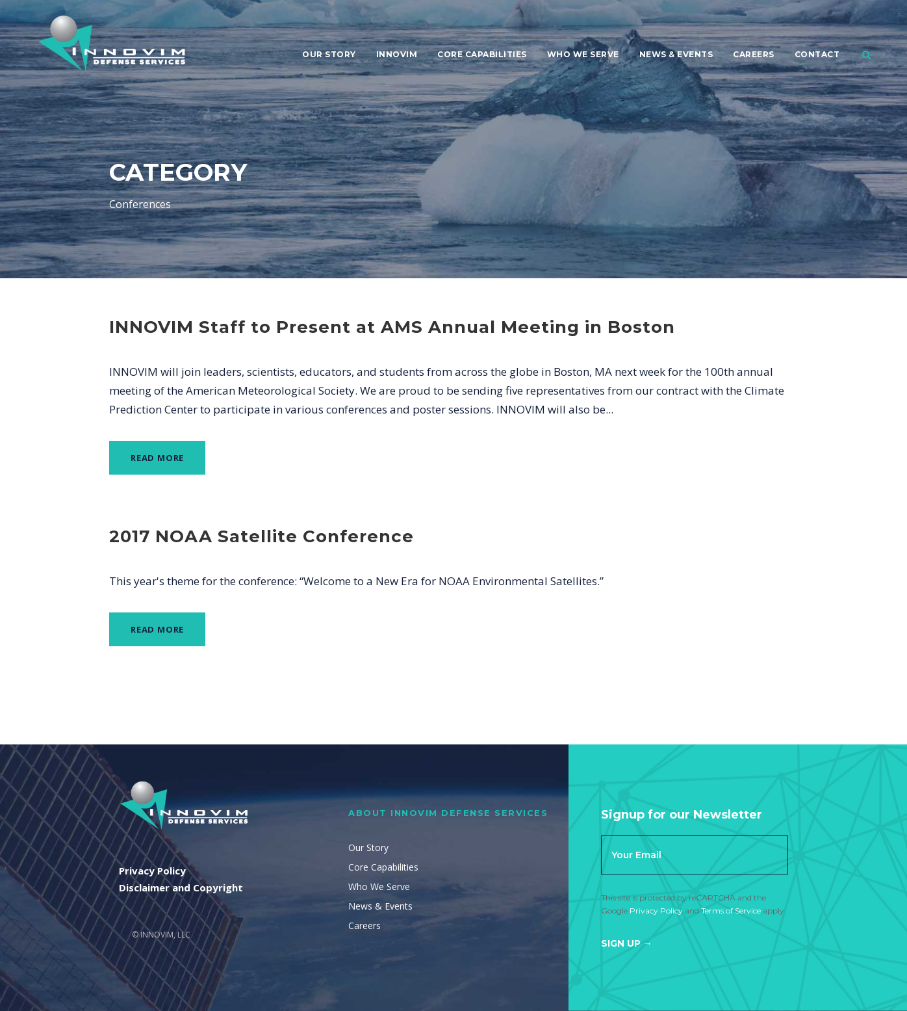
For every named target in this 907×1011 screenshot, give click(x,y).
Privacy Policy (656, 910)
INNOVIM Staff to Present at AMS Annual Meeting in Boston (392, 327)
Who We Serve (583, 54)
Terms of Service (731, 910)
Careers (753, 54)
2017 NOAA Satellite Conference (261, 536)
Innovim (397, 54)
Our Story (329, 54)
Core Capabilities (482, 54)
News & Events (676, 54)
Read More (157, 458)
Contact (817, 54)
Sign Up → (626, 943)
